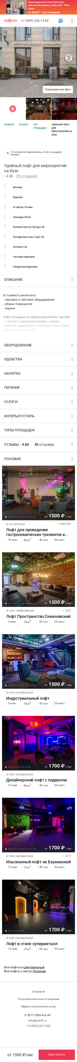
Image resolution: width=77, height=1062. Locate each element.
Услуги (39, 402)
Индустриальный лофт (27, 698)
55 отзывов (26, 176)
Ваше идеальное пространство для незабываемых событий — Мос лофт (48, 5)
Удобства (39, 360)
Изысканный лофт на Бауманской (38, 862)
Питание (39, 388)
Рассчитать (56, 1054)
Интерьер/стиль (39, 417)
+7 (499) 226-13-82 (35, 21)
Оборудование (39, 346)
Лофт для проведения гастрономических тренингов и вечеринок (35, 532)
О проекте (38, 991)
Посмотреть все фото (58, 89)
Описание (39, 280)
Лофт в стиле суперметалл (31, 943)
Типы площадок (39, 431)
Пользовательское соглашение (38, 999)
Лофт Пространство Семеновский (38, 616)
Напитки (39, 374)
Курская (39, 971)
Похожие (39, 460)
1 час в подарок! (50, 12)
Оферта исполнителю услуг (38, 1006)
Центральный (33, 967)
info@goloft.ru (37, 1020)
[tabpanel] (38, 493)
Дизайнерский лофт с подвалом (36, 780)
